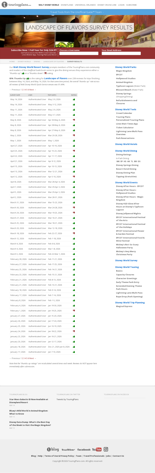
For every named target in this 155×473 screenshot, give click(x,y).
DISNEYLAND (67, 5)
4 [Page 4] (25, 89)
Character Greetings (126, 278)
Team (78, 456)
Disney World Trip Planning (130, 302)
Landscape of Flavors (53, 61)
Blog (33, 456)
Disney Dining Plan (125, 172)
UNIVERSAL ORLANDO (85, 5)
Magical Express (124, 306)
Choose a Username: (69, 50)
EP (121, 161)
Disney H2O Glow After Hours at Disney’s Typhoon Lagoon (129, 206)
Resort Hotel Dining (126, 169)
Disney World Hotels (126, 144)
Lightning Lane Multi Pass (129, 293)
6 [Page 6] (28, 89)
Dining (37, 61)
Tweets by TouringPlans (68, 399)
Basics (119, 271)
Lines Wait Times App (127, 123)
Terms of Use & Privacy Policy (59, 456)
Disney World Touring (127, 267)
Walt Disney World (49, 5)
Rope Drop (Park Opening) (129, 296)
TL (132, 161)
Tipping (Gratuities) (126, 176)
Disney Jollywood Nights (128, 213)
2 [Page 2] (22, 89)
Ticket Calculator (125, 127)
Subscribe (131, 5)
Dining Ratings (123, 154)
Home (12, 61)
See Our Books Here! (104, 12)
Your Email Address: (112, 50)
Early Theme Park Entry (127, 282)
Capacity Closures (125, 274)
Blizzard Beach (123, 90)
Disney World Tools (125, 109)
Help (40, 456)
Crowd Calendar (124, 113)
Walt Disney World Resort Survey (30, 67)
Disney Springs (123, 93)
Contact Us (118, 456)
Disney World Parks (125, 67)
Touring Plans (123, 117)
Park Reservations (125, 138)
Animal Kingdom (124, 82)
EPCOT (119, 74)
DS (139, 161)
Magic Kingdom (124, 71)
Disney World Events (126, 182)
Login (121, 5)
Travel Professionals (93, 456)
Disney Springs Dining (127, 165)
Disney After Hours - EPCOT (130, 186)
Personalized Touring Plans (130, 120)
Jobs (108, 456)
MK (118, 161)
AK (128, 161)
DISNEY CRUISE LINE (106, 5)
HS (125, 161)
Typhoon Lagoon (125, 86)
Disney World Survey (126, 260)
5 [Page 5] (27, 89)
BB (135, 161)
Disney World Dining (126, 150)
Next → (33, 89)
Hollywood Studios (125, 78)
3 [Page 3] (24, 89)
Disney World (24, 61)
